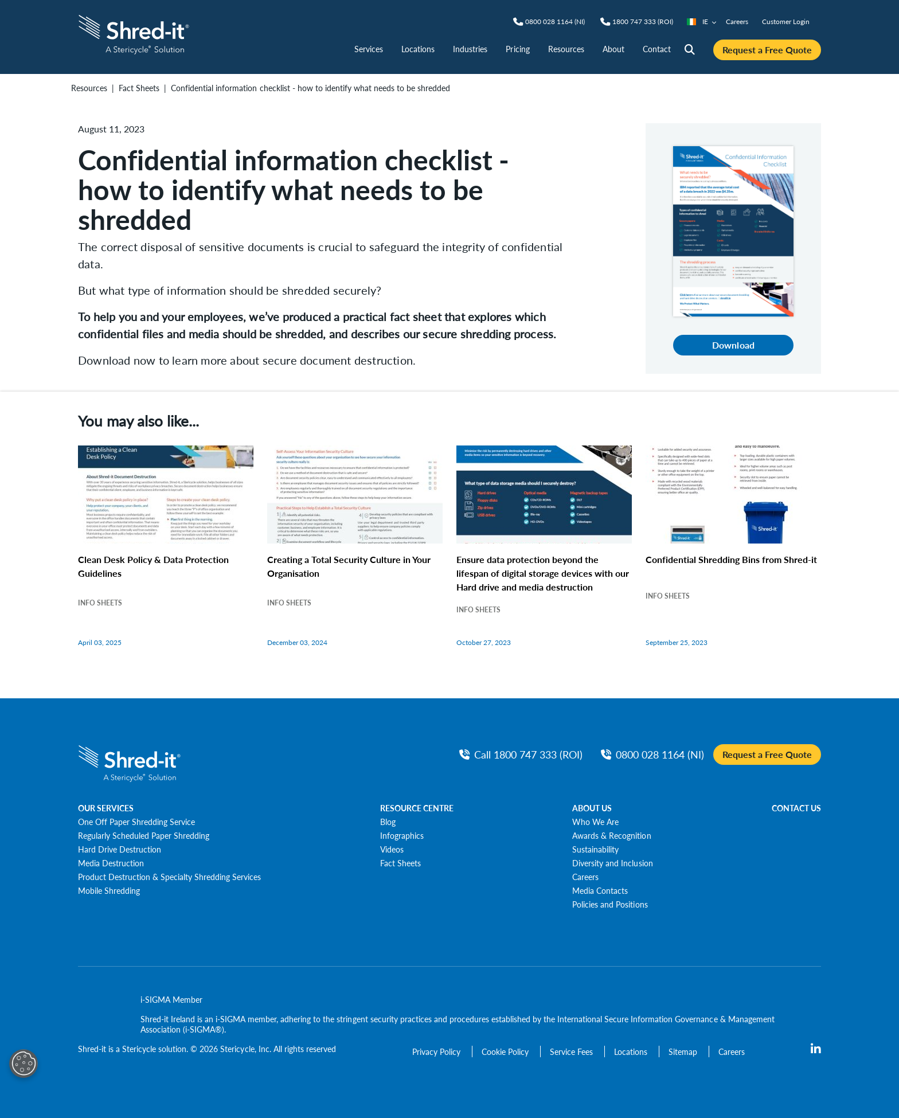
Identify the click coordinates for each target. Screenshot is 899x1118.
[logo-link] (134, 33)
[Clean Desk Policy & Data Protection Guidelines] (165, 558)
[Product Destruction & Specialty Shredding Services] (169, 876)
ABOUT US (592, 808)
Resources (89, 87)
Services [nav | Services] (368, 48)
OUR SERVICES (106, 808)
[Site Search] (690, 50)
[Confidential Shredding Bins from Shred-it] (733, 558)
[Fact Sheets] (400, 863)
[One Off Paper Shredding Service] (136, 821)
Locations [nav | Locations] (418, 48)
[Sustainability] (595, 849)
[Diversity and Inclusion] (612, 863)
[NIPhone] (555, 22)
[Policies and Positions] (609, 904)
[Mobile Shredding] (109, 890)
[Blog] (388, 821)
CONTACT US (796, 808)
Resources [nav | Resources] (566, 48)
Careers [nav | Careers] (737, 21)
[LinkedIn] (816, 1049)
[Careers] (585, 876)
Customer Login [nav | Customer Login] (786, 21)
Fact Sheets (139, 87)
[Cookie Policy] (506, 1051)
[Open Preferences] (23, 1063)
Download (733, 344)
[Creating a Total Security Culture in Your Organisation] (355, 558)
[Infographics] (402, 835)
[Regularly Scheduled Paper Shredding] (143, 835)
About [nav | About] (613, 48)
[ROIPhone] (642, 22)
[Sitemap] (684, 1051)
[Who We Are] (595, 821)
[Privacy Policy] (437, 1051)
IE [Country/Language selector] (702, 21)
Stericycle (139, 1048)
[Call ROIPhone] (521, 754)
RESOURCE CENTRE (417, 808)
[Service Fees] (572, 1051)
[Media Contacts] (600, 890)
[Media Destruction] (111, 863)
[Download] (733, 230)
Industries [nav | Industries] (470, 48)
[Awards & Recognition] (611, 835)
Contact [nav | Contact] (657, 48)
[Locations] (632, 1051)
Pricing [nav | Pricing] (517, 48)
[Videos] (392, 849)
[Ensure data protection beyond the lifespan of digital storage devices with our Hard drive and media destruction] (544, 558)
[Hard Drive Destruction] (119, 849)
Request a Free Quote (767, 49)
